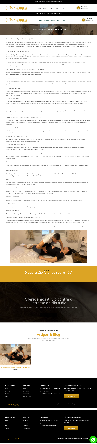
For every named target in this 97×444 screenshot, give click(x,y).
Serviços (52, 8)
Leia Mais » (15, 369)
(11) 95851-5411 (84, 8)
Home (39, 8)
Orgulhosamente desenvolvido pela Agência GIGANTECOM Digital (72, 439)
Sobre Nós (45, 8)
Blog (58, 8)
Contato (63, 8)
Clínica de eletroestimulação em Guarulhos (15, 368)
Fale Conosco (84, 6)
